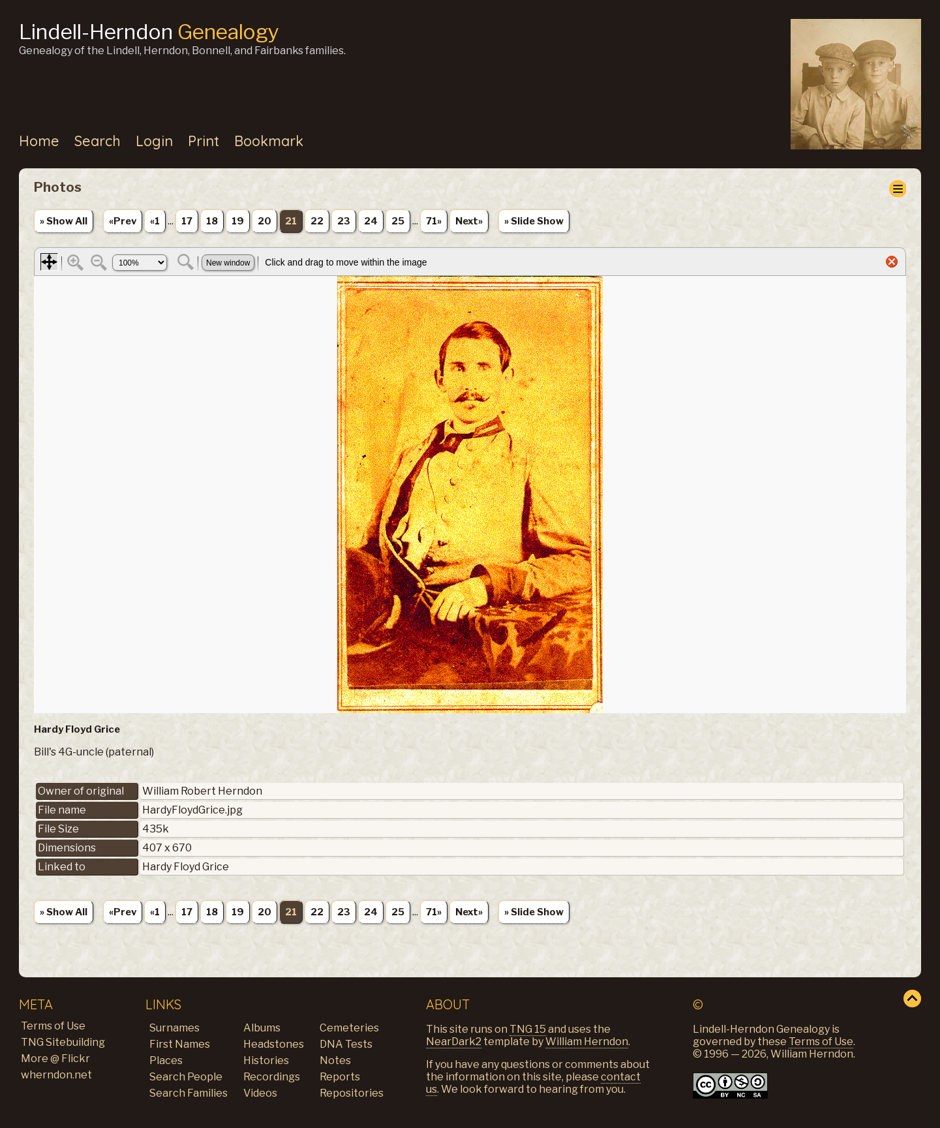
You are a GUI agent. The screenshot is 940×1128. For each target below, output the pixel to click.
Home (39, 140)
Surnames (174, 1028)
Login (154, 140)
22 (317, 221)
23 (343, 221)
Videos (260, 1093)
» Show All (63, 221)
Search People (185, 1077)
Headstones (273, 1044)
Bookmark (268, 140)
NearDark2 (453, 1041)
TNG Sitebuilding (63, 1042)
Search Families (188, 1093)
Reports (340, 1077)
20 (264, 221)
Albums (261, 1028)
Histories (266, 1060)
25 (397, 221)
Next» (469, 221)
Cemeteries (349, 1028)
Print (203, 140)
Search (97, 140)
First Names (179, 1044)
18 (212, 221)
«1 (155, 221)
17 (186, 221)
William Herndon (586, 1041)
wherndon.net (56, 1075)
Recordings (271, 1077)
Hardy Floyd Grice (185, 867)
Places (166, 1060)
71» (434, 221)
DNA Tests (346, 1044)
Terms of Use (53, 1026)
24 (371, 221)
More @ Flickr (55, 1058)
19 (238, 221)
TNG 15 (527, 1029)
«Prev (122, 221)
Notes (335, 1060)
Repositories (352, 1093)
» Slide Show (534, 221)
